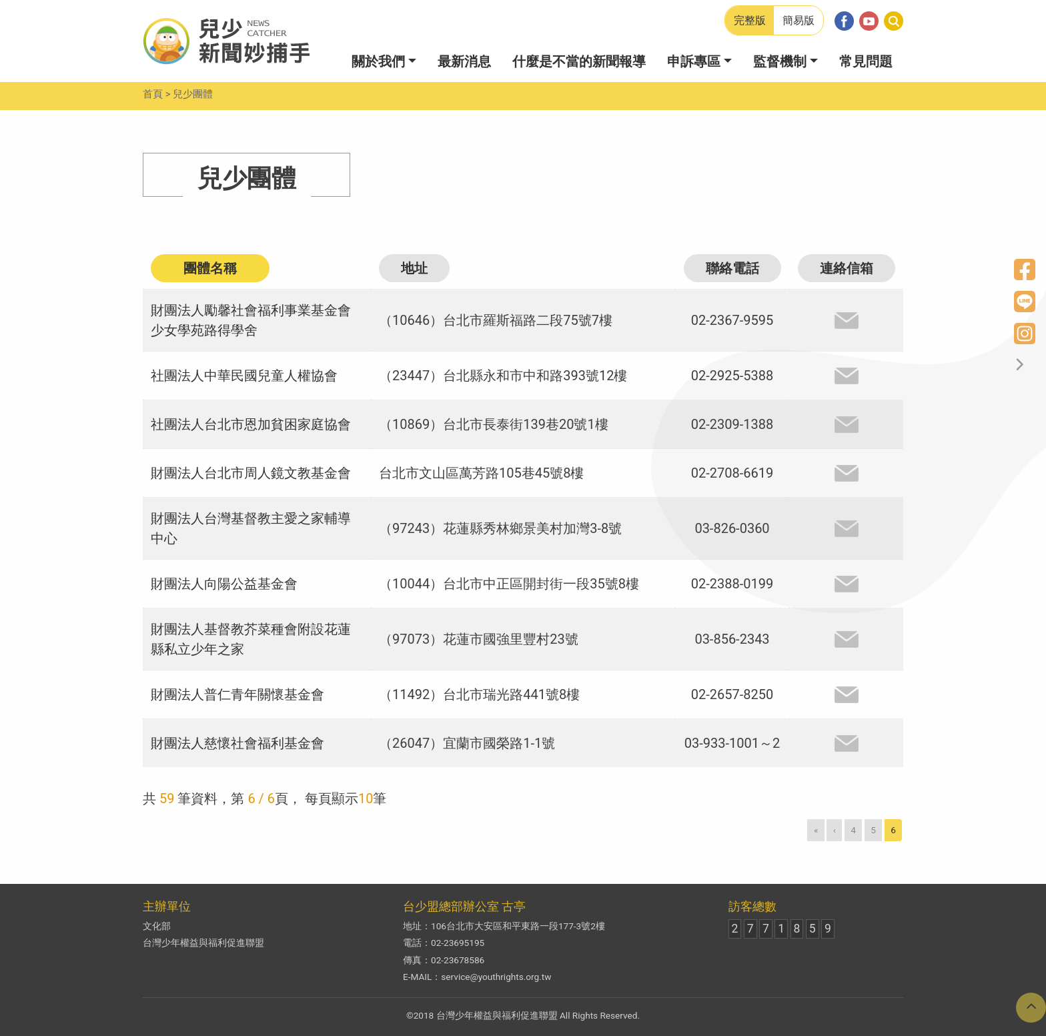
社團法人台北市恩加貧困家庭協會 (251, 424)
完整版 (750, 20)
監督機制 (780, 61)
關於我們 (378, 61)
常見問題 (866, 61)
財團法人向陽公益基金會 (224, 584)
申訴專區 (693, 61)
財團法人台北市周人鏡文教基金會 (251, 473)
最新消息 (464, 61)
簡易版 (798, 20)
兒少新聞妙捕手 (226, 41)
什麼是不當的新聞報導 (579, 61)
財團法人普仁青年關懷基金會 (237, 694)
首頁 (153, 94)
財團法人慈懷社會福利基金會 (237, 743)
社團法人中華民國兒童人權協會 (244, 376)
